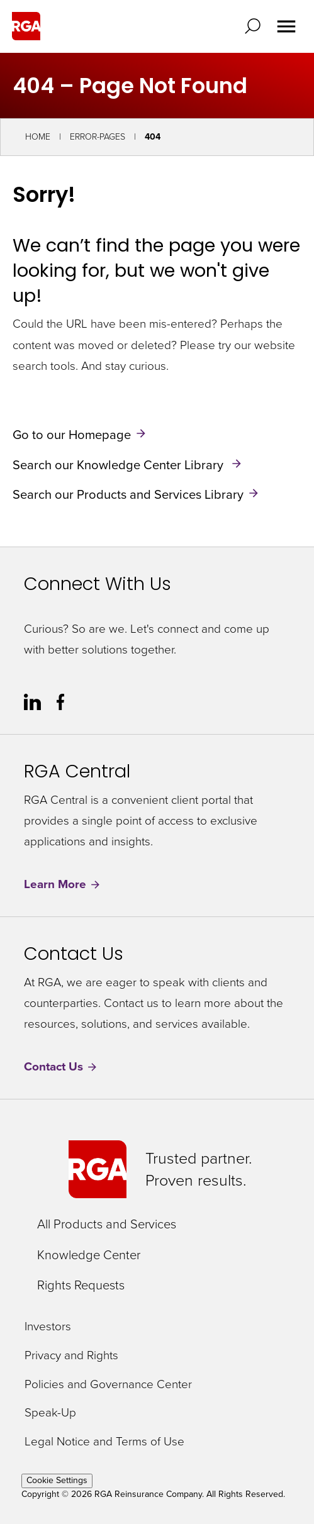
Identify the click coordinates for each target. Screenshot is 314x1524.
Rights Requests (81, 1285)
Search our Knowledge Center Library (120, 464)
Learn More (62, 884)
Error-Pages (97, 136)
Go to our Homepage (72, 434)
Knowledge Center (88, 1255)
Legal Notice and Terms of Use (104, 1441)
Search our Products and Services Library (128, 494)
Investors (48, 1326)
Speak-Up (50, 1412)
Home (37, 136)
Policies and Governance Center (108, 1384)
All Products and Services (106, 1224)
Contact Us (61, 1067)
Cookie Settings (56, 1480)
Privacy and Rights (71, 1355)
